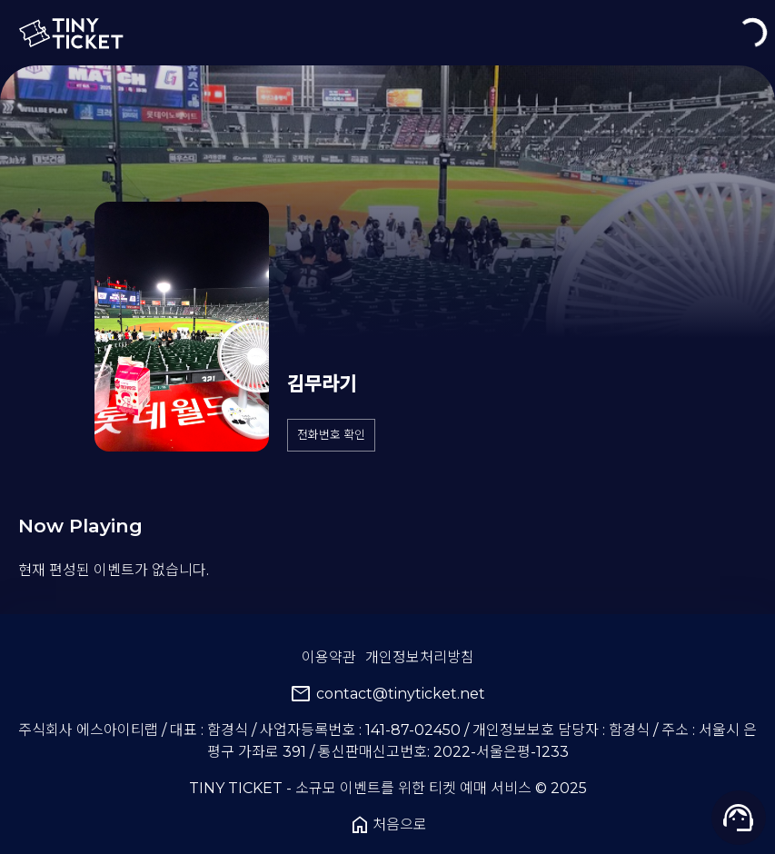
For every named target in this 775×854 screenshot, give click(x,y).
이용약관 (329, 657)
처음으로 (388, 825)
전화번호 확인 (331, 435)
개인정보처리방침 (419, 657)
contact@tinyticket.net (387, 694)
